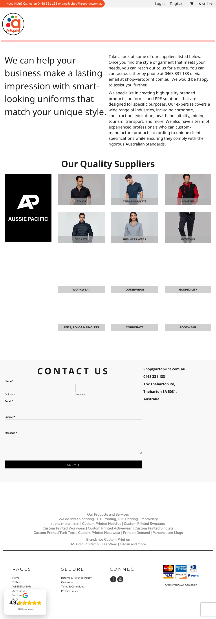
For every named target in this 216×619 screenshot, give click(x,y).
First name (10, 394)
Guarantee (67, 582)
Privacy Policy (69, 591)
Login (160, 4)
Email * (9, 401)
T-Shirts (17, 582)
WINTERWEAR (21, 586)
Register (177, 4)
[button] (3, 494)
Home (15, 578)
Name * (9, 381)
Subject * (10, 417)
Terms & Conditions (72, 586)
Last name (80, 394)
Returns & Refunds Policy (76, 578)
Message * (11, 433)
